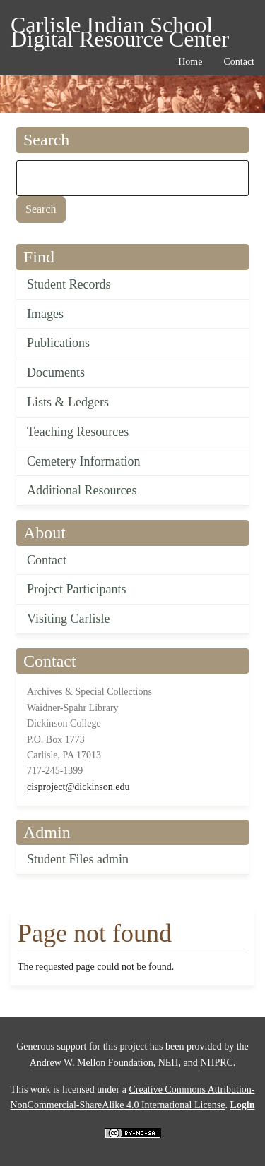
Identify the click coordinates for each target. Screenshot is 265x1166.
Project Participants (76, 589)
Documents (56, 372)
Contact (46, 560)
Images (45, 314)
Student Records (69, 284)
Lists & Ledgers (68, 402)
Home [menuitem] (190, 61)
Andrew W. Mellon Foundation (91, 1062)
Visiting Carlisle (68, 619)
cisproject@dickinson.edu (78, 787)
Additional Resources (81, 490)
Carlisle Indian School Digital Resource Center (120, 27)
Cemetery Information (83, 461)
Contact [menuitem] (238, 61)
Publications (58, 343)
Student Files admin (78, 859)
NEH (168, 1062)
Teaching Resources (78, 432)
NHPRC (216, 1062)
